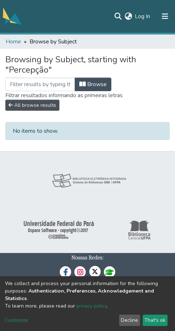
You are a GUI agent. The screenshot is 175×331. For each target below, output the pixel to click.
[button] (128, 16)
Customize (16, 320)
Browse (93, 84)
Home (13, 42)
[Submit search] (117, 16)
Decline (129, 320)
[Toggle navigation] (165, 16)
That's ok (154, 320)
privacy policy (91, 306)
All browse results (32, 105)
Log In (143, 16)
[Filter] (40, 84)
